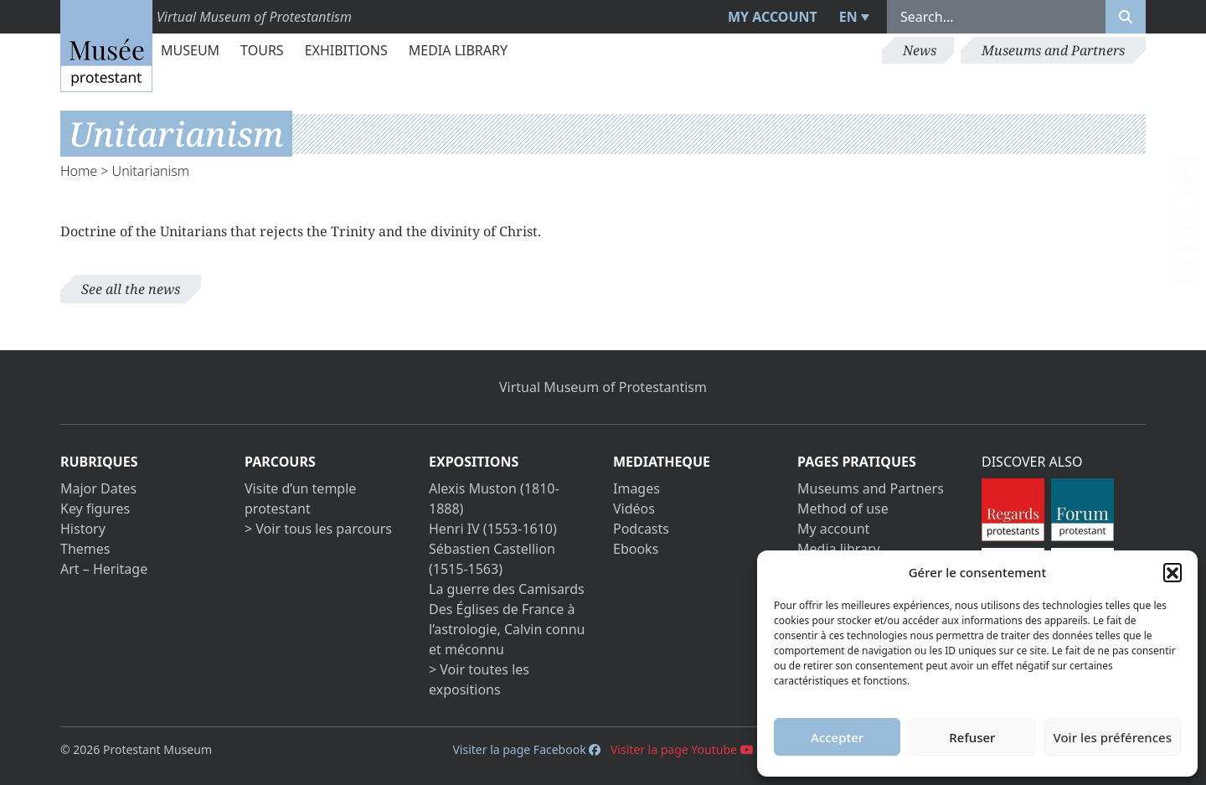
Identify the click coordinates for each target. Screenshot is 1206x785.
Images (636, 488)
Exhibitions (346, 50)
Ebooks (635, 549)
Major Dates (98, 488)
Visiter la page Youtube (682, 749)
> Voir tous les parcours (318, 528)
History (83, 528)
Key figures (95, 508)
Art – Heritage (103, 569)
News (919, 50)
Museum (190, 50)
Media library (458, 50)
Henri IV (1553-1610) (493, 528)
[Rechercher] (1126, 17)
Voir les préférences (1113, 737)
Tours (262, 50)
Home (78, 171)
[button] (1172, 572)
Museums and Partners (1053, 50)
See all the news (130, 289)
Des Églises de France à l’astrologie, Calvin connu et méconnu (507, 629)
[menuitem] (852, 17)
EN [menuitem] (848, 16)
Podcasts (641, 528)
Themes (85, 549)
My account (772, 17)
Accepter (837, 737)
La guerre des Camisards (507, 589)
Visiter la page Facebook (526, 749)
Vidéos (634, 508)
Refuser (972, 737)
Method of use (843, 508)
